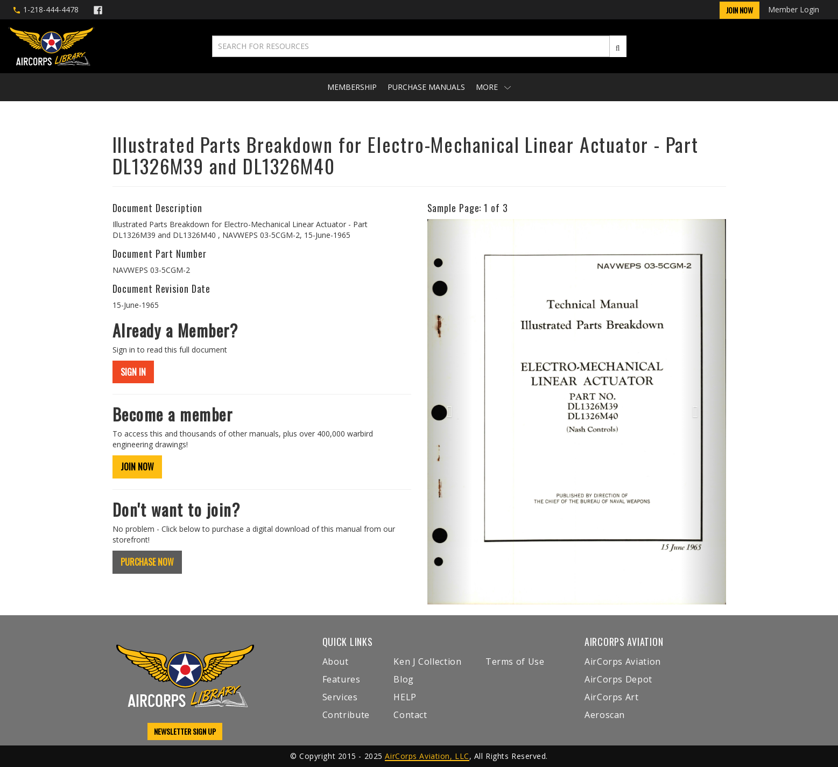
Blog (403, 679)
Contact (410, 715)
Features (341, 679)
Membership (352, 87)
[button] (449, 411)
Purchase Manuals (426, 87)
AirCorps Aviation (623, 661)
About (335, 661)
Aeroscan (605, 715)
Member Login (793, 9)
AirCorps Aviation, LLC (427, 756)
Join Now (739, 10)
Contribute (346, 715)
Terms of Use (515, 661)
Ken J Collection (427, 661)
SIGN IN (133, 371)
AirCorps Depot (618, 679)
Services (340, 697)
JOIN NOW (137, 466)
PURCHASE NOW (147, 561)
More (493, 87)
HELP (405, 697)
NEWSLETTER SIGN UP (185, 731)
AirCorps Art (612, 697)
